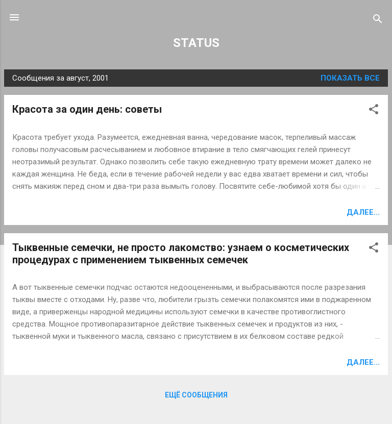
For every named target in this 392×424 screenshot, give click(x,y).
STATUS (196, 43)
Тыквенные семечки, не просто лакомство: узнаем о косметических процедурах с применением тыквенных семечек (180, 253)
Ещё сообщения (196, 395)
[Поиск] (378, 20)
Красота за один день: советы (87, 109)
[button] (374, 111)
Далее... (363, 212)
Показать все (350, 78)
